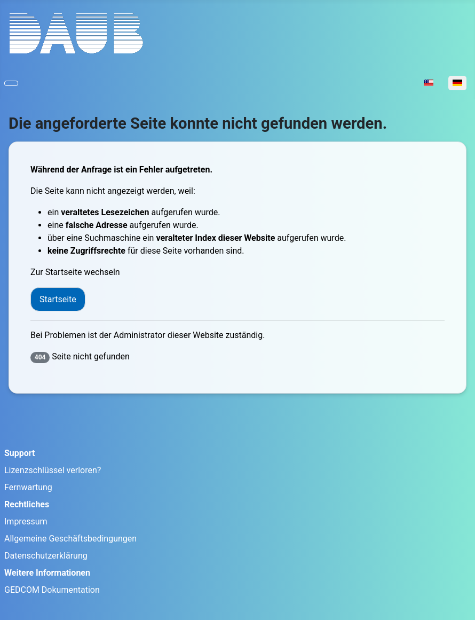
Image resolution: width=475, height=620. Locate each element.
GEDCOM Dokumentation (52, 590)
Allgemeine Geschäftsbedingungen (70, 538)
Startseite (57, 299)
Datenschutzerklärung (46, 556)
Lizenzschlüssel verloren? (52, 470)
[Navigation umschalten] (11, 83)
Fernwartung (28, 487)
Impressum (26, 521)
